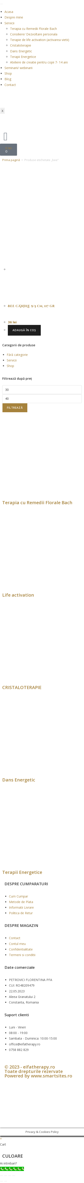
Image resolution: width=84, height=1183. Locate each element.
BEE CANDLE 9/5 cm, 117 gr (31, 306)
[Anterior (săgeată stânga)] (1, 1181)
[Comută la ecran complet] (5, 1175)
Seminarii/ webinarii (18, 68)
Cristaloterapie (20, 45)
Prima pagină (11, 160)
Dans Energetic (21, 51)
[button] (42, 1163)
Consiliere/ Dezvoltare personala (33, 34)
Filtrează (15, 408)
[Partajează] (9, 1175)
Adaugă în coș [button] (24, 330)
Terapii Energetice (23, 57)
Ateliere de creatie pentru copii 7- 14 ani (39, 62)
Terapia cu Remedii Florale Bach (33, 29)
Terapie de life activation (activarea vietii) (39, 40)
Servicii (9, 23)
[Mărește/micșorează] (1, 1175)
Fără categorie (17, 355)
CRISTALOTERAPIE (21, 687)
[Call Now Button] (12, 1169)
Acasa (8, 12)
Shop (8, 73)
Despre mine (13, 17)
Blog (7, 79)
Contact (10, 85)
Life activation (18, 595)
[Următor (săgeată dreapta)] (5, 1181)
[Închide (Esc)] (13, 1175)
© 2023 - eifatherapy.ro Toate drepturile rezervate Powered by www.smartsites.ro (38, 1071)
